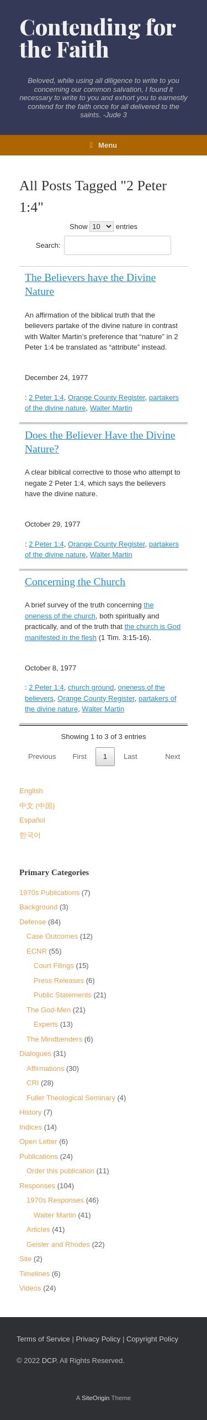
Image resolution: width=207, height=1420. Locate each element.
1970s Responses (55, 1200)
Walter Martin (111, 408)
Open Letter (38, 1141)
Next (172, 756)
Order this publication (60, 1171)
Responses (37, 1186)
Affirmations (45, 1068)
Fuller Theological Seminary (70, 1098)
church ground (91, 687)
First (80, 756)
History (30, 1112)
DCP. (50, 1360)
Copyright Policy (152, 1339)
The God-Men (48, 1010)
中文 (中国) (37, 806)
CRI (32, 1083)
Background (38, 907)
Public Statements (63, 995)
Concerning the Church (75, 581)
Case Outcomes (52, 936)
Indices (30, 1127)
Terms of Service (43, 1339)
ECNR (36, 951)
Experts (46, 1024)
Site (25, 1259)
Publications (38, 1156)
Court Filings (54, 965)
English (31, 791)
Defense (32, 922)
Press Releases (59, 980)
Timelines (34, 1274)
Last (130, 756)
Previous (42, 756)
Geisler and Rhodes (58, 1244)
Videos (30, 1288)
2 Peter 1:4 (46, 397)
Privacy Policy (98, 1339)
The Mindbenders (54, 1039)
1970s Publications (49, 892)
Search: (103, 245)
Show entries (103, 226)
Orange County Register (106, 397)
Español (32, 820)
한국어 (30, 835)
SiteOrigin (96, 1398)
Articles (38, 1229)
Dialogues (35, 1053)
